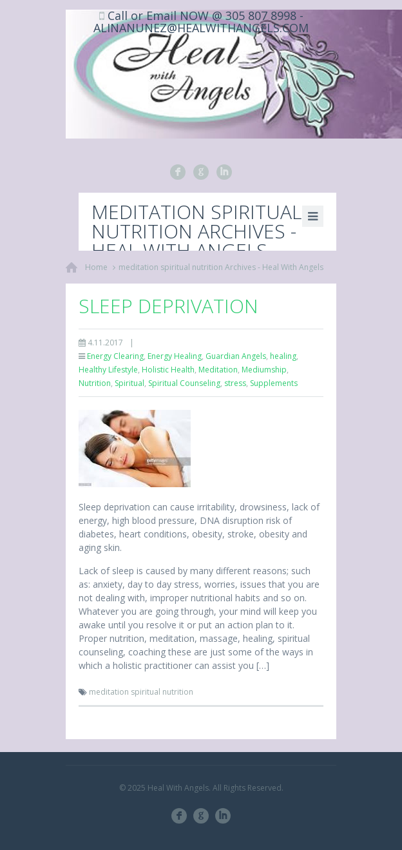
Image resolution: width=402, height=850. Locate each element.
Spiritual (129, 383)
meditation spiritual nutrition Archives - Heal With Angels (221, 267)
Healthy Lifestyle (108, 369)
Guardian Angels (236, 356)
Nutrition (95, 383)
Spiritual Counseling (184, 383)
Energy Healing (175, 356)
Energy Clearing (115, 356)
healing (283, 356)
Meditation (218, 369)
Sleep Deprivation (168, 306)
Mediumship (264, 369)
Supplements (274, 383)
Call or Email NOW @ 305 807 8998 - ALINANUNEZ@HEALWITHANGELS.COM (201, 21)
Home (96, 267)
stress (235, 383)
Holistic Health (168, 369)
